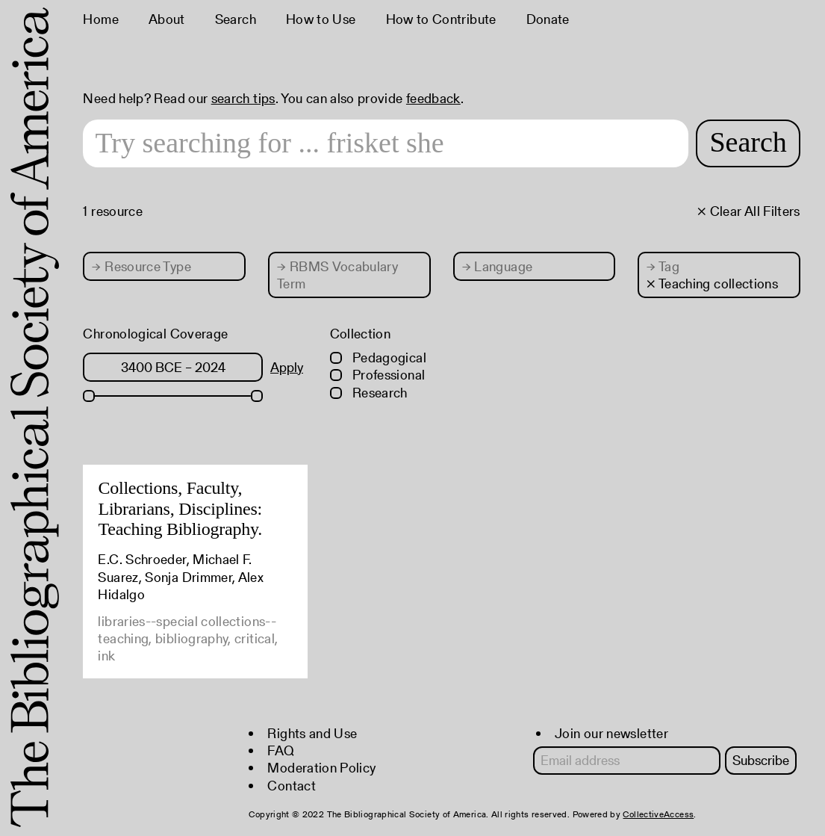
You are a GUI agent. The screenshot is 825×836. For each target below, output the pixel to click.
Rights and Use (312, 733)
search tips (243, 98)
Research (369, 392)
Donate (548, 19)
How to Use (321, 19)
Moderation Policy (321, 767)
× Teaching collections (712, 283)
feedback (433, 98)
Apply (286, 367)
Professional (378, 374)
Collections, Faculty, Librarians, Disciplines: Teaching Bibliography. (180, 508)
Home (100, 19)
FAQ (280, 750)
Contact (291, 785)
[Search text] (385, 143)
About (167, 19)
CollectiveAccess (658, 814)
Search (235, 19)
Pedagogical (378, 357)
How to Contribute (441, 19)
